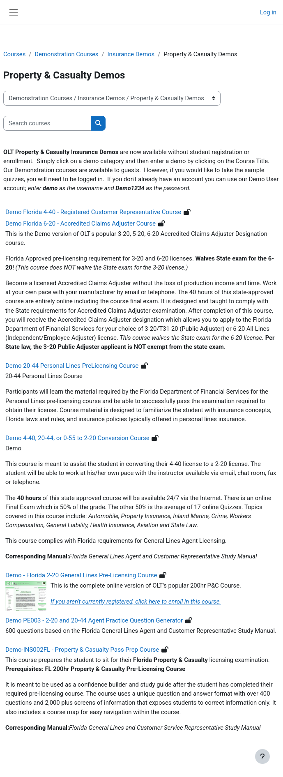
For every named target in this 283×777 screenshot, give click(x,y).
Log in (268, 12)
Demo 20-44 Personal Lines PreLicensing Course (71, 365)
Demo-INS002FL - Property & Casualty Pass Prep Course (82, 649)
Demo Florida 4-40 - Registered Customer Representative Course (93, 212)
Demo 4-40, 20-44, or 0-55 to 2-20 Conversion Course (77, 438)
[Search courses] (47, 123)
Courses (14, 54)
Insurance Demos (131, 54)
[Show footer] (262, 756)
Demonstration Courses (66, 54)
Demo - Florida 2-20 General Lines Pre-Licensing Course (81, 575)
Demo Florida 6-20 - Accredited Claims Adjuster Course (80, 223)
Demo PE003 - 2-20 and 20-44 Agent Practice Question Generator (94, 620)
